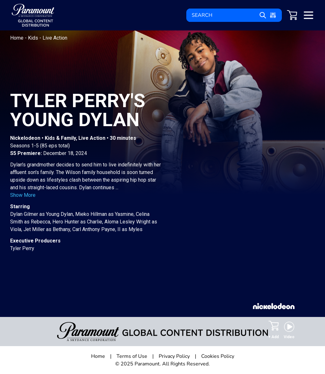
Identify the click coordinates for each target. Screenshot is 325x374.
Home (17, 38)
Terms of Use (131, 356)
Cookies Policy (217, 356)
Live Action (55, 38)
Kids (33, 38)
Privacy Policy (174, 356)
